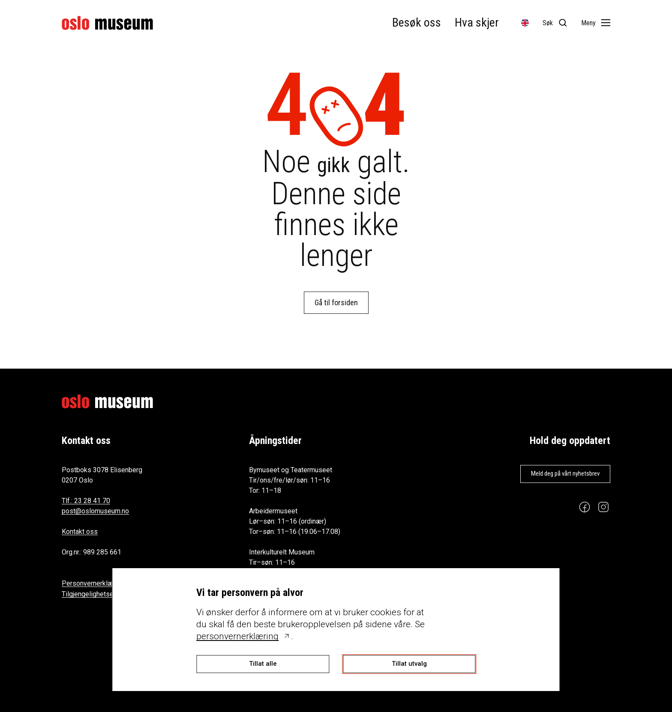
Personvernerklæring (93, 583)
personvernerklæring (237, 636)
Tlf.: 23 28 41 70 (86, 501)
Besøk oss (416, 22)
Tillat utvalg (409, 663)
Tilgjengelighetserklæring (100, 594)
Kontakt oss (80, 531)
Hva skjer (477, 22)
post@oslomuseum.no (95, 511)
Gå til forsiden (336, 302)
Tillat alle (263, 663)
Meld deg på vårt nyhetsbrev (565, 473)
